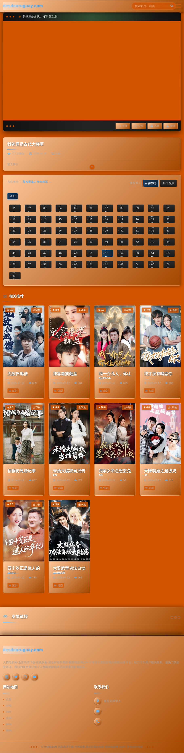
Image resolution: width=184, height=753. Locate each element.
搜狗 (9, 730)
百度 (9, 699)
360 (8, 711)
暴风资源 (168, 183)
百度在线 (150, 183)
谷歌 (9, 705)
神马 (9, 724)
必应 (9, 718)
